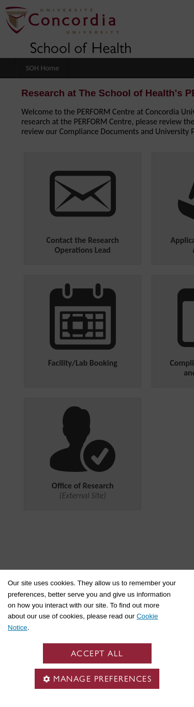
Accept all (97, 653)
